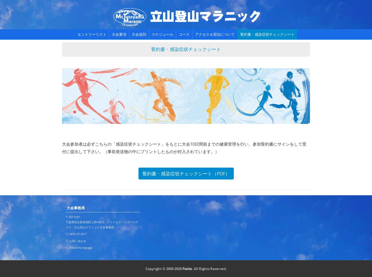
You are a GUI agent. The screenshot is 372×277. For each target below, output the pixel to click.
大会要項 (119, 34)
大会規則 (139, 34)
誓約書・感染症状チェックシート (267, 34)
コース (184, 34)
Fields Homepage (80, 248)
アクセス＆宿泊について (215, 34)
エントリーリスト (92, 34)
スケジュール (162, 34)
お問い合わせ (77, 241)
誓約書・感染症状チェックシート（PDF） (186, 173)
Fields (187, 268)
